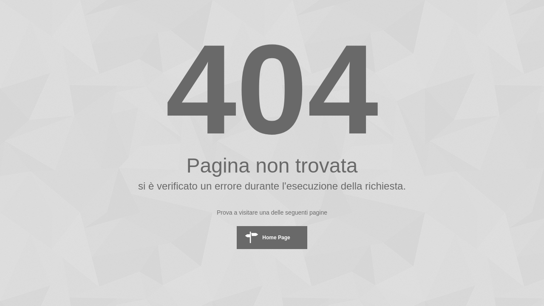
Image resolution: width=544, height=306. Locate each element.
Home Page (276, 238)
